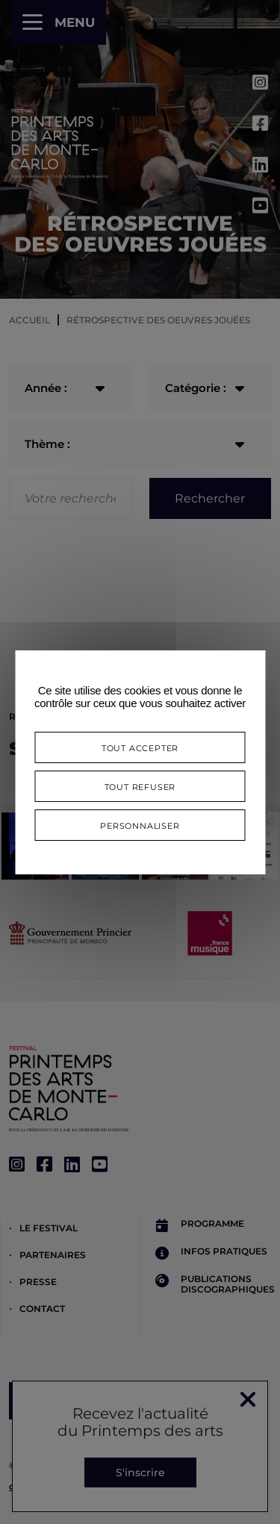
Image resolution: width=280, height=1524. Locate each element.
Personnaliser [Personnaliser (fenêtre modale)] (139, 825)
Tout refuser (140, 786)
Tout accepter (140, 747)
